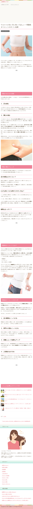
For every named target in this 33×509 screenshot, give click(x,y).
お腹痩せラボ (4, 1)
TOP (5, 4)
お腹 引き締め (5, 467)
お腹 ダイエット (5, 465)
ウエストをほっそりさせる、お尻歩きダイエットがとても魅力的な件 (16, 421)
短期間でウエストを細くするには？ (9, 492)
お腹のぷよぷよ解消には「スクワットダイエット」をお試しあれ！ (18, 403)
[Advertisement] (16, 14)
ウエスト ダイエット (5, 31)
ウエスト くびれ (5, 477)
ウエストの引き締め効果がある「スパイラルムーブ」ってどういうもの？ (16, 498)
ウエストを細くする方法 (7, 494)
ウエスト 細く (5, 479)
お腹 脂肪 (4, 469)
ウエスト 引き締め (5, 475)
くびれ (4, 416)
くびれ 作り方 (5, 473)
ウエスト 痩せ (5, 481)
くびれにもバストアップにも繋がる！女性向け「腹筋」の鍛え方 (18, 408)
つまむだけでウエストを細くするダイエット (11, 496)
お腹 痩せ (4, 471)
